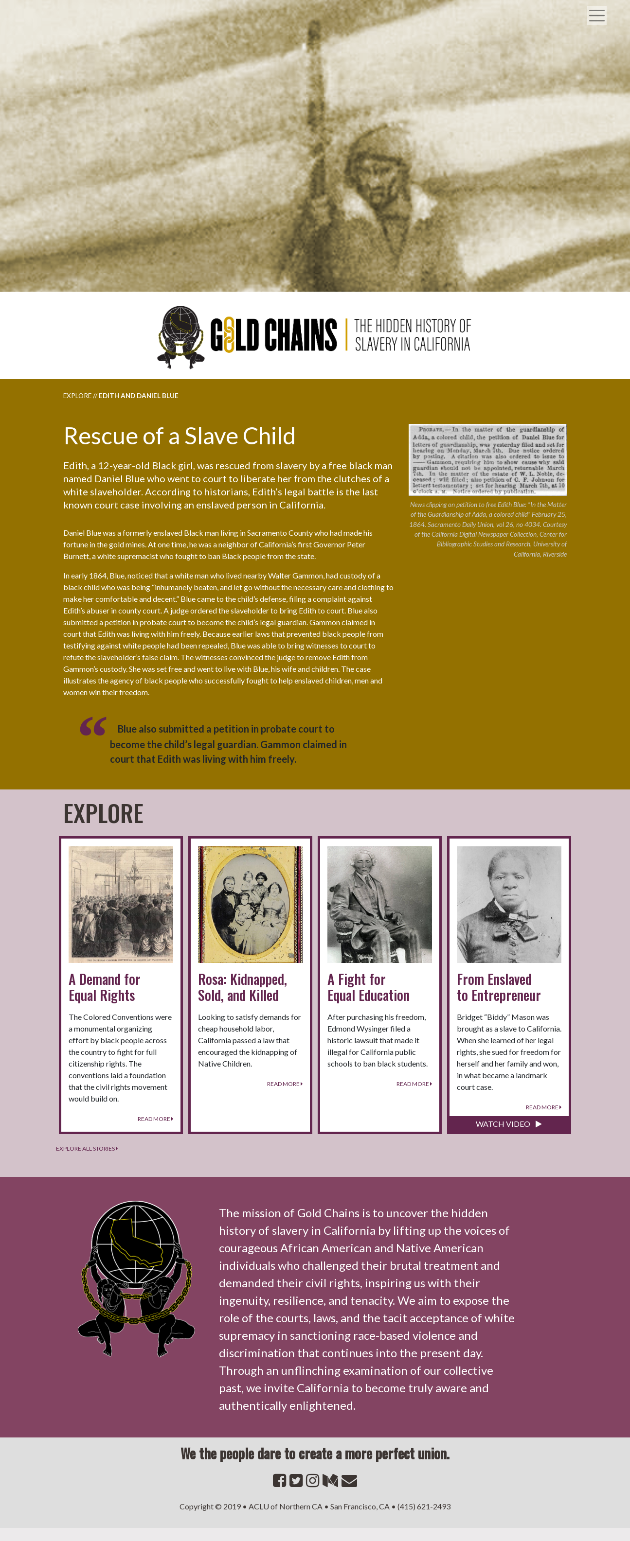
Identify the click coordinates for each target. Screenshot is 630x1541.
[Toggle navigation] (601, 6)
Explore (77, 396)
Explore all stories (87, 1148)
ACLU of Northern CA (286, 1506)
